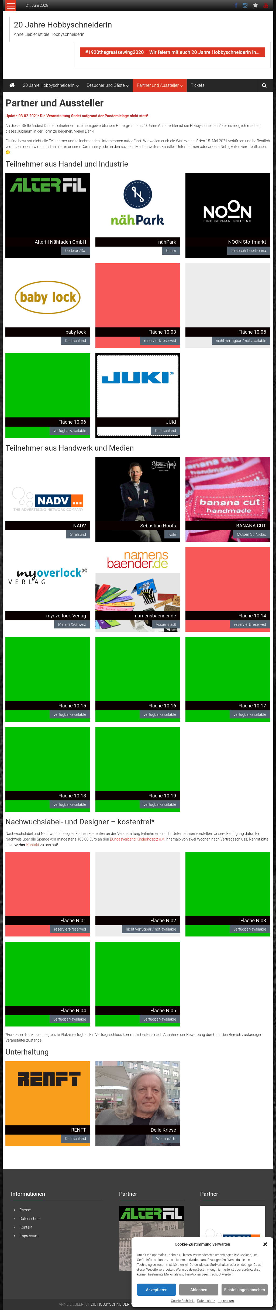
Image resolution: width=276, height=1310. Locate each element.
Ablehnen (198, 1289)
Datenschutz (206, 1301)
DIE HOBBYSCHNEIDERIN (112, 1304)
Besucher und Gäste (106, 85)
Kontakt (32, 845)
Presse (25, 1210)
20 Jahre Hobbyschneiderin (63, 24)
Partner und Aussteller (158, 85)
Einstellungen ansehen (244, 1289)
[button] (265, 1244)
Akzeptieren (156, 1289)
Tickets (198, 85)
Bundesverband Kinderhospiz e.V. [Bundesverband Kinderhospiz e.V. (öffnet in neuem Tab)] (137, 839)
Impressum (226, 1301)
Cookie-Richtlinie (182, 1301)
